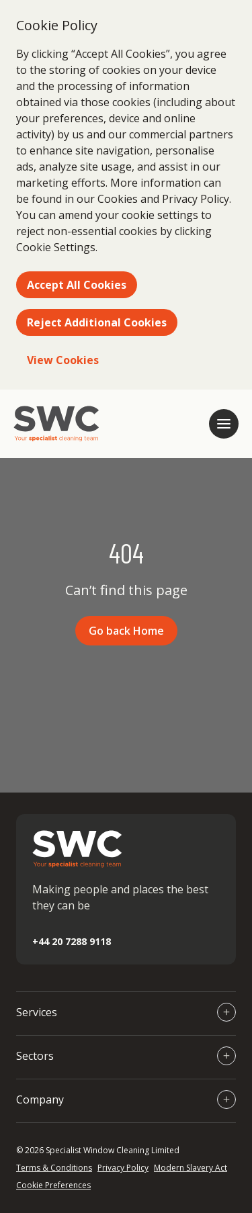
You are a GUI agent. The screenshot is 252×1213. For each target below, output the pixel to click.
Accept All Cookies (76, 284)
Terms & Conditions (54, 1167)
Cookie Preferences (53, 1185)
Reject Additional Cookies (97, 322)
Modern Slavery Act (190, 1167)
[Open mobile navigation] (224, 424)
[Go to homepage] (56, 424)
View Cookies (63, 360)
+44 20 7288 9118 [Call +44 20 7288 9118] (71, 941)
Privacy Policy (123, 1167)
